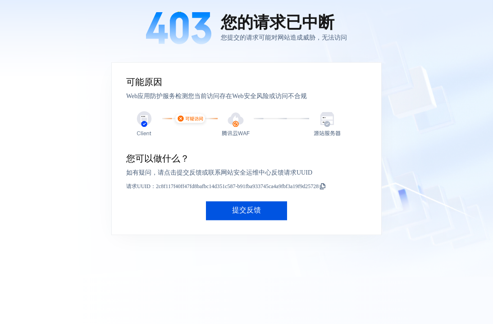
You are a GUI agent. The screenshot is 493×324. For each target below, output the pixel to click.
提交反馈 (246, 210)
